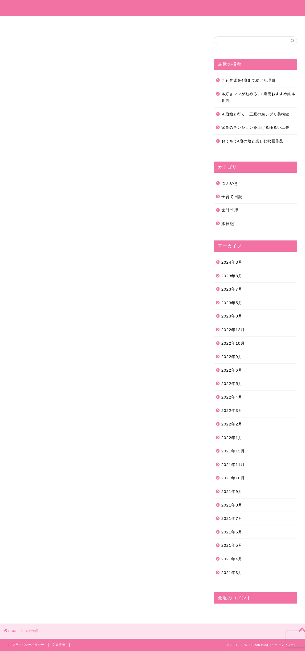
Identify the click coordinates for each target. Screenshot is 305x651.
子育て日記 (124, 23)
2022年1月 (231, 437)
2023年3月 (231, 316)
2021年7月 (231, 518)
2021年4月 (231, 559)
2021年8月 (231, 505)
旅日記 (152, 23)
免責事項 (58, 644)
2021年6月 (231, 532)
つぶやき (179, 23)
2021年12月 (233, 451)
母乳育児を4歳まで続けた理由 (248, 80)
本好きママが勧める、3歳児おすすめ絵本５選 (258, 97)
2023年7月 (231, 289)
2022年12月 (233, 329)
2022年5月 (231, 383)
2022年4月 (231, 397)
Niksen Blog (152, 8)
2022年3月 (231, 410)
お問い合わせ (239, 23)
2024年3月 (231, 262)
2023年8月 (231, 276)
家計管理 (207, 23)
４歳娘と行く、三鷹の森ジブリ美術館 (255, 114)
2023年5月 (231, 302)
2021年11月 (233, 464)
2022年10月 (233, 343)
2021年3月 (231, 572)
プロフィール (90, 23)
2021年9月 (231, 491)
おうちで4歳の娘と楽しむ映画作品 (252, 141)
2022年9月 (231, 356)
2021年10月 (233, 478)
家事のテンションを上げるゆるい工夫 (255, 128)
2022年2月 (231, 424)
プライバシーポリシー (28, 644)
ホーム (60, 23)
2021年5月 (231, 545)
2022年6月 (231, 370)
